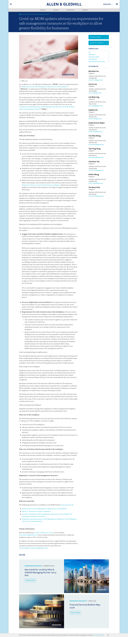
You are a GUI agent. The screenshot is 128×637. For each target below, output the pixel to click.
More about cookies (98, 635)
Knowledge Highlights (41, 14)
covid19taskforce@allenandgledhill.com (33, 548)
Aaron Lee (93, 84)
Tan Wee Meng (95, 136)
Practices (43, 10)
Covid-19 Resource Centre (44, 532)
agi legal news (94, 57)
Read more (30, 580)
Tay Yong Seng (95, 149)
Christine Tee (94, 162)
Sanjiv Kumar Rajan (97, 123)
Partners (56, 10)
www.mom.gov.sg (67, 505)
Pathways (85, 10)
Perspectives (70, 10)
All (90, 52)
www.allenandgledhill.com (28, 535)
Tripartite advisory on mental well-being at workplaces (41, 185)
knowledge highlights (97, 61)
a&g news (92, 54)
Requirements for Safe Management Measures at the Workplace (44, 87)
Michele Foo (94, 71)
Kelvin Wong (94, 174)
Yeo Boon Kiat (94, 187)
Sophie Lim (93, 110)
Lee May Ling (94, 97)
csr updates (93, 59)
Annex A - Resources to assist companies (36, 511)
